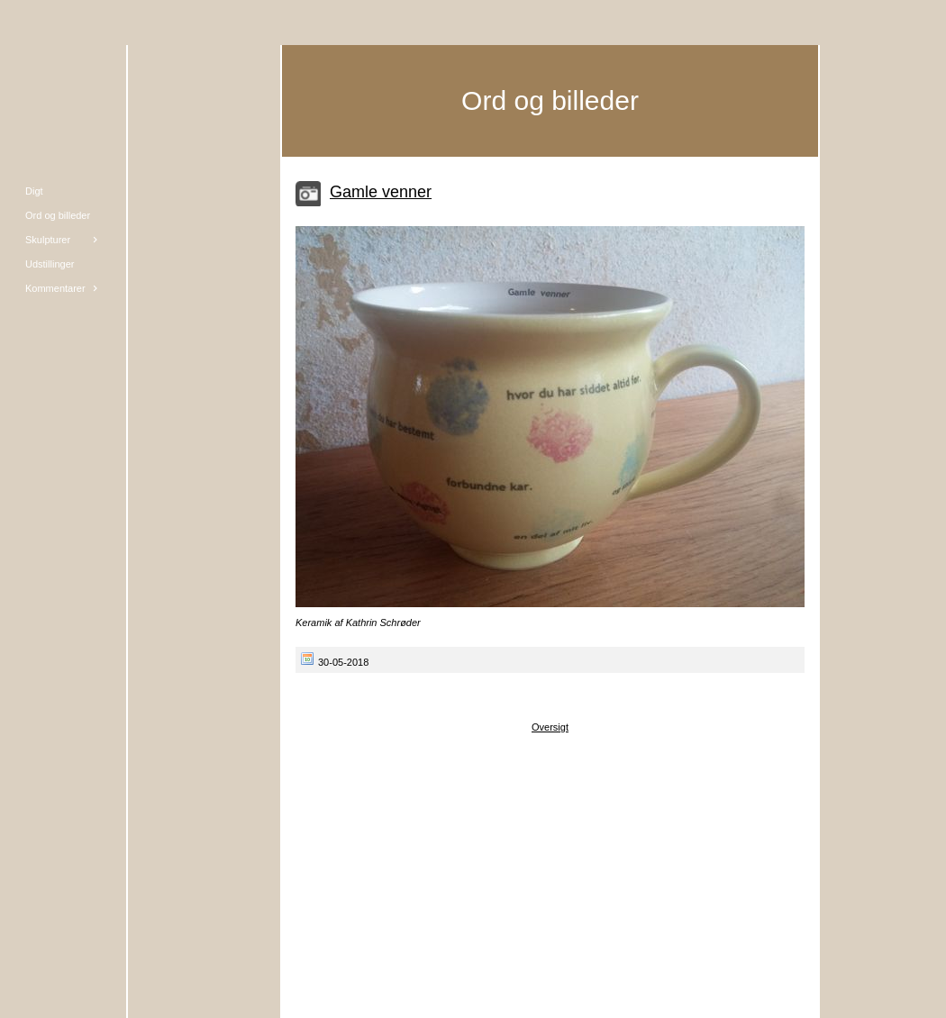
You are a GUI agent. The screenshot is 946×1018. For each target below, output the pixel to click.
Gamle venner (381, 192)
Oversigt (550, 727)
